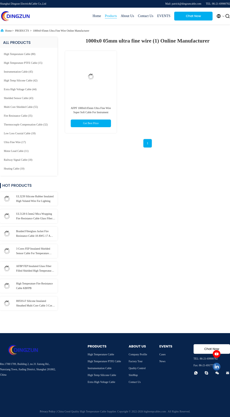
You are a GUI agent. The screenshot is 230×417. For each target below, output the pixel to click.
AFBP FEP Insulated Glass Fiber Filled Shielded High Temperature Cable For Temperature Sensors (34, 269)
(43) (18, 98)
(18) (20, 133)
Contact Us (146, 16)
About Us (127, 16)
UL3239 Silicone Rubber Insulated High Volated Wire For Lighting (35, 198)
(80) (19, 54)
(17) (15, 142)
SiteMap (133, 375)
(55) (21, 107)
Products (111, 16)
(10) (14, 168)
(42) (20, 80)
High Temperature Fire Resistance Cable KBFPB (34, 286)
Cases (162, 354)
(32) (26, 124)
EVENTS (163, 16)
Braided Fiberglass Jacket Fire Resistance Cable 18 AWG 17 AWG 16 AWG (35, 234)
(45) (18, 71)
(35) (18, 115)
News (162, 361)
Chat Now (193, 16)
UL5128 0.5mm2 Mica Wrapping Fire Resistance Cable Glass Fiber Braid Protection (34, 216)
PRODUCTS (22, 30)
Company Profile (138, 354)
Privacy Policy (48, 411)
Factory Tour (135, 361)
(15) (23, 62)
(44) (20, 89)
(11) (16, 151)
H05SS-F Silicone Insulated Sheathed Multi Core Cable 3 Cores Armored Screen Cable (35, 304)
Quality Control (137, 368)
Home (97, 16)
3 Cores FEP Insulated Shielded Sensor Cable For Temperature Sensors (33, 251)
